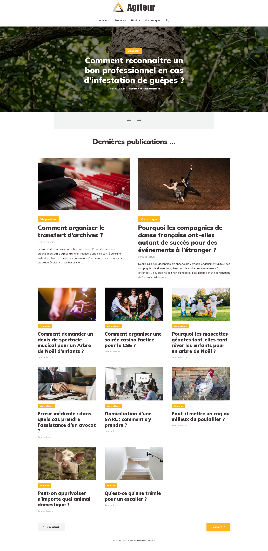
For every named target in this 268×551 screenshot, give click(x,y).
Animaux (104, 20)
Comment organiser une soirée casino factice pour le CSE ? (133, 339)
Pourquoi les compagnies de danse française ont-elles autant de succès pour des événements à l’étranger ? (180, 239)
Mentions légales (146, 540)
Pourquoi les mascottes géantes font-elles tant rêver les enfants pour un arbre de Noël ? (200, 342)
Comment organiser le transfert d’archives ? (71, 231)
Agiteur (131, 540)
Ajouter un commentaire (144, 88)
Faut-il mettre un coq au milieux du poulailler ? (201, 416)
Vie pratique (152, 20)
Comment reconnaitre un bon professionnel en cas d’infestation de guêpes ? (134, 70)
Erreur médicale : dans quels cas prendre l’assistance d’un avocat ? (67, 422)
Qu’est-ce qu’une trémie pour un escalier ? (133, 496)
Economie (120, 20)
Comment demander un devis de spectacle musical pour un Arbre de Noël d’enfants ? (65, 342)
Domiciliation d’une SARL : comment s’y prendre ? (128, 419)
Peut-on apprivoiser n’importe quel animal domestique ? (64, 499)
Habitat (135, 20)
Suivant (217, 526)
